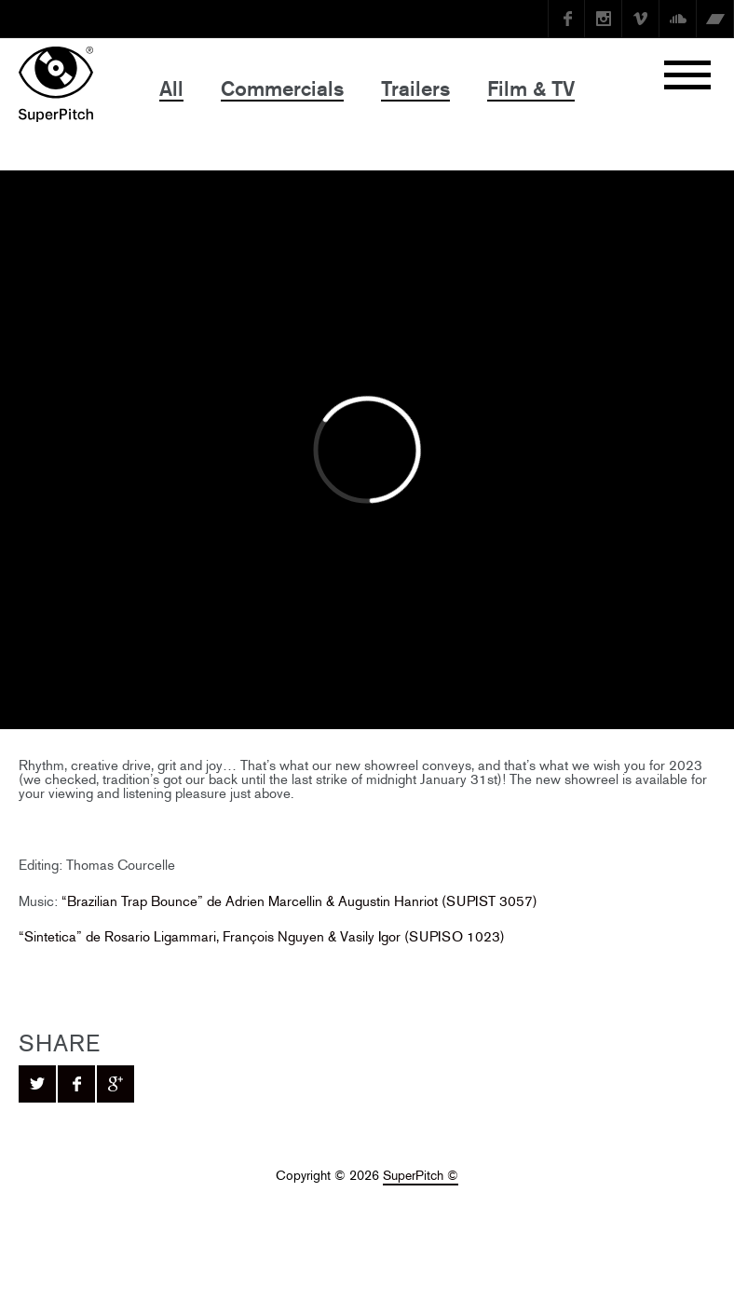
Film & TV (531, 89)
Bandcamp (715, 18)
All (171, 89)
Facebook (566, 18)
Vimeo (640, 18)
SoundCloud (678, 18)
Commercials (282, 89)
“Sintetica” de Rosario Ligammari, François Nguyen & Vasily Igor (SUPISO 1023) (262, 936)
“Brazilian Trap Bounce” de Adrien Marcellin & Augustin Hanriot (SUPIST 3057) (299, 901)
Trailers (415, 89)
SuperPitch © (420, 1176)
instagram (603, 18)
